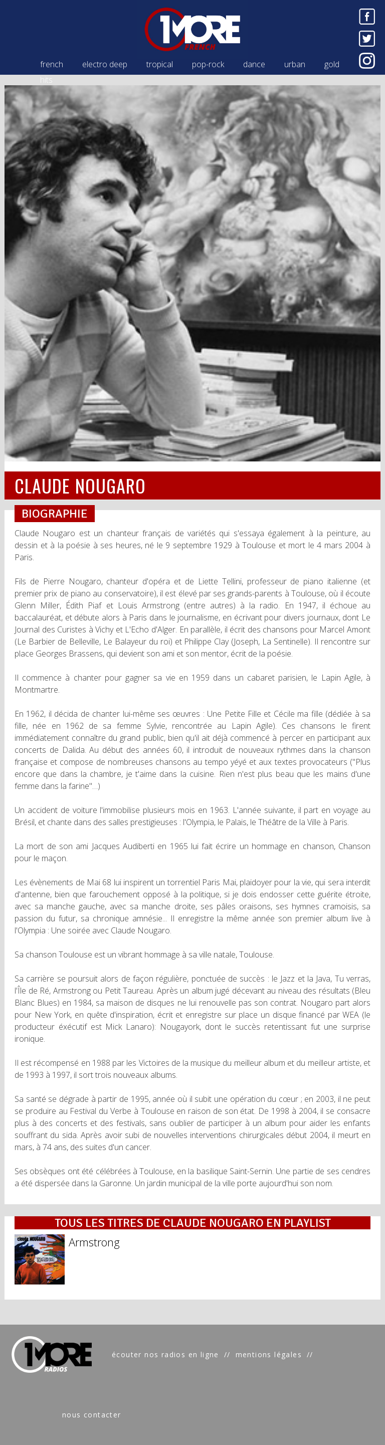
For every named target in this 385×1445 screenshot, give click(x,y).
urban (294, 64)
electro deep (104, 64)
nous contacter (91, 1414)
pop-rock (208, 64)
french (51, 64)
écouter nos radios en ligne (165, 1354)
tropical (159, 64)
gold (331, 64)
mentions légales (269, 1354)
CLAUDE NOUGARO (80, 485)
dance (254, 64)
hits (46, 79)
